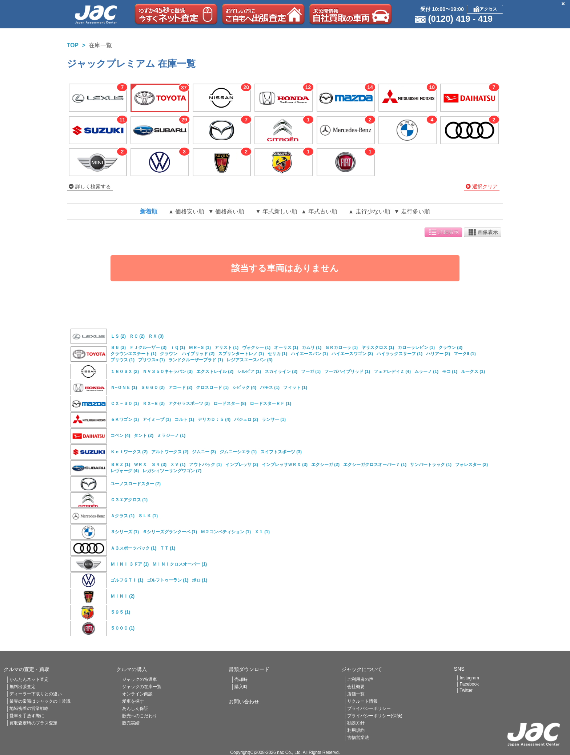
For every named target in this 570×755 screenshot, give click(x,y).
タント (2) (143, 435)
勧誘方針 (356, 723)
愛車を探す (133, 701)
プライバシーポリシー (369, 708)
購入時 (241, 686)
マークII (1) (465, 353)
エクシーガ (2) (325, 464)
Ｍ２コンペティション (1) (226, 531)
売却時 (241, 679)
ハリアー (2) (438, 353)
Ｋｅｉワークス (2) (129, 451)
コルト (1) (184, 419)
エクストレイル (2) (214, 371)
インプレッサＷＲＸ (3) (285, 464)
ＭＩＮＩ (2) (123, 596)
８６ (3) (118, 347)
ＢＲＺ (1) (120, 464)
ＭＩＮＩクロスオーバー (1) (179, 564)
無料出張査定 (22, 686)
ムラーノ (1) (426, 371)
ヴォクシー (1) (256, 347)
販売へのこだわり (139, 715)
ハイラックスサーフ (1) (399, 353)
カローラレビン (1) (416, 347)
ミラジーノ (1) (171, 435)
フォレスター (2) (471, 464)
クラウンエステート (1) (133, 353)
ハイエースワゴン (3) (352, 353)
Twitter (465, 690)
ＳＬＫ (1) (148, 515)
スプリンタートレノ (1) (241, 353)
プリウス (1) (123, 359)
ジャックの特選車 (139, 679)
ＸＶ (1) (177, 464)
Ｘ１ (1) (262, 531)
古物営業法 (358, 737)
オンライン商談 (137, 693)
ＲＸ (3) (156, 336)
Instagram (469, 677)
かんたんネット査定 (29, 679)
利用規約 (356, 730)
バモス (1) (270, 387)
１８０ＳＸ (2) (125, 371)
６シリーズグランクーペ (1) (169, 531)
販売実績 (131, 723)
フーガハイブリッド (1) (347, 371)
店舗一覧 (356, 693)
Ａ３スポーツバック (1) (133, 548)
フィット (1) (295, 387)
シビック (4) (244, 387)
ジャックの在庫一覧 (141, 686)
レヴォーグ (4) (125, 470)
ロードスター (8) (229, 403)
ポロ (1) (199, 580)
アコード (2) (180, 387)
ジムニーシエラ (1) (238, 451)
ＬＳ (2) (118, 336)
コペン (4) (120, 435)
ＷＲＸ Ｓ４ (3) (150, 464)
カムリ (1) (311, 347)
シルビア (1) (249, 371)
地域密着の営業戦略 (29, 708)
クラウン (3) (450, 347)
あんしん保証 (135, 708)
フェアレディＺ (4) (392, 371)
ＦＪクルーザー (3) (147, 347)
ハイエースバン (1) (309, 353)
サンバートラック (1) (430, 464)
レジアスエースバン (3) (249, 359)
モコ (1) (449, 371)
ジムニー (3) (204, 451)
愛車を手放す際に (26, 715)
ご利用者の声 (360, 679)
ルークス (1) (473, 371)
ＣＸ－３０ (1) (125, 403)
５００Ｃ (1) (123, 628)
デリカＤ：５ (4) (214, 419)
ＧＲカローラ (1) (341, 347)
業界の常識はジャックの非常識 (40, 701)
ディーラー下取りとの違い (35, 693)
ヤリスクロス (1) (377, 347)
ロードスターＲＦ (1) (270, 403)
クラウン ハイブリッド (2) (187, 353)
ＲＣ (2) (137, 336)
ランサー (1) (274, 419)
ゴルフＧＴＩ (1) (127, 580)
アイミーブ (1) (156, 419)
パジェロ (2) (246, 419)
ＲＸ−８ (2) (153, 403)
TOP (73, 45)
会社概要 (356, 686)
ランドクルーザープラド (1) (195, 359)
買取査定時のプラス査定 (33, 723)
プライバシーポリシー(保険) (374, 715)
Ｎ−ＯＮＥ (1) (124, 387)
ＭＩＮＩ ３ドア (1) (130, 564)
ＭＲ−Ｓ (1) (200, 347)
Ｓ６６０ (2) (153, 387)
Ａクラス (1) (123, 515)
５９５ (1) (120, 612)
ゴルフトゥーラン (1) (167, 580)
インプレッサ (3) (241, 464)
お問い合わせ (244, 701)
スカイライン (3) (281, 371)
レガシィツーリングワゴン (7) (171, 470)
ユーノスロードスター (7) (136, 483)
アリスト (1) (226, 347)
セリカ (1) (277, 353)
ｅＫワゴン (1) (125, 419)
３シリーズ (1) (125, 531)
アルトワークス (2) (169, 451)
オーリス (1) (286, 347)
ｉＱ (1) (177, 347)
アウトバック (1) (205, 464)
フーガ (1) (311, 371)
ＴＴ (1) (167, 548)
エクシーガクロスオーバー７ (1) (374, 464)
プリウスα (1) (151, 359)
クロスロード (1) (212, 387)
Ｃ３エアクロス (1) (129, 499)
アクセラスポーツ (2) (189, 403)
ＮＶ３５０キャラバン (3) (167, 371)
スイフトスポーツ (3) (281, 451)
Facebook (469, 684)
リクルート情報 (362, 701)
